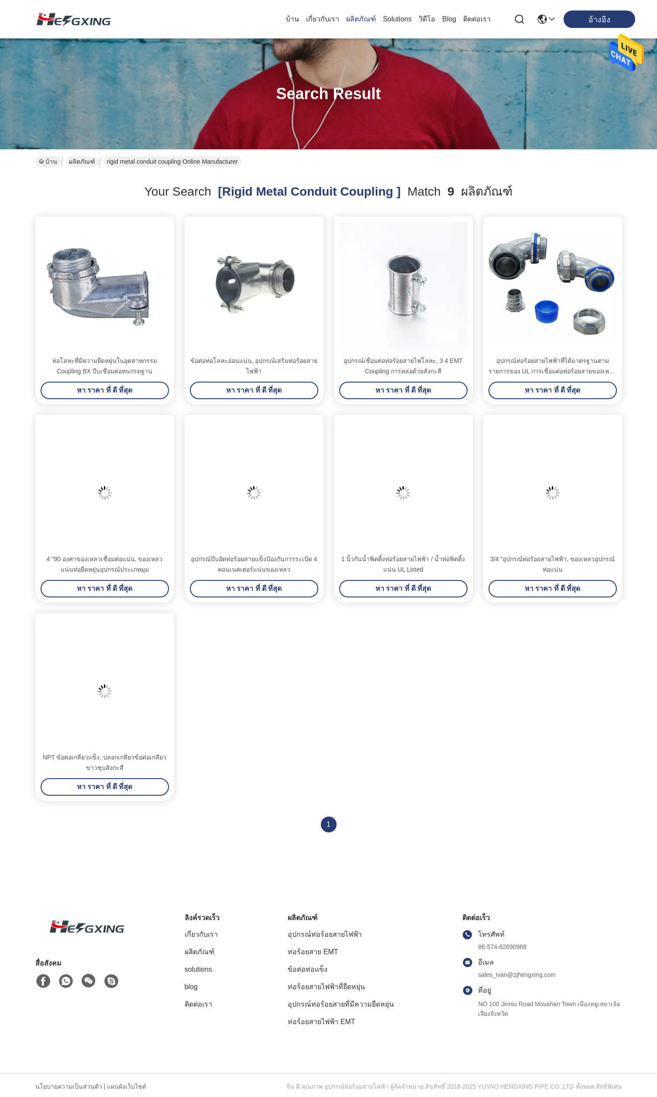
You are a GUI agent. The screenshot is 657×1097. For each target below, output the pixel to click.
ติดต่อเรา (477, 19)
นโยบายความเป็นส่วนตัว (68, 1086)
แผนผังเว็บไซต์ (126, 1086)
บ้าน (292, 19)
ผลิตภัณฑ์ (361, 19)
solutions (397, 19)
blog (449, 19)
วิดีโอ (427, 19)
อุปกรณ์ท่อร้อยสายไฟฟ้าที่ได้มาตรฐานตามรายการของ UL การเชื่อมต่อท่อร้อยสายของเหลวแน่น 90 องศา (552, 371)
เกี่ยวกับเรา (322, 19)
